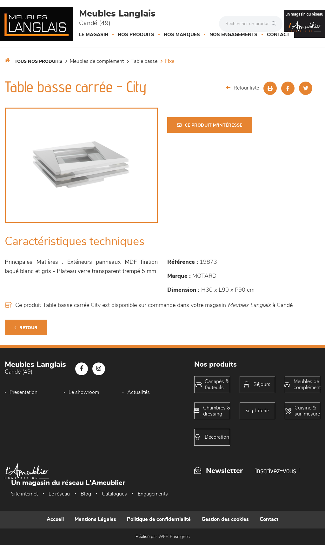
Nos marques (182, 34)
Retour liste (242, 87)
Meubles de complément (97, 61)
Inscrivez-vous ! (277, 470)
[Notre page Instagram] (98, 368)
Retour (26, 327)
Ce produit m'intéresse (209, 125)
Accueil (55, 519)
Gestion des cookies (225, 519)
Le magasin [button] (93, 34)
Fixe (169, 61)
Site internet (24, 493)
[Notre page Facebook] (81, 368)
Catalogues (114, 493)
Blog (86, 493)
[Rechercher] (275, 24)
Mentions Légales (95, 519)
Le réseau (59, 493)
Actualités (138, 392)
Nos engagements (233, 34)
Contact (278, 34)
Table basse (144, 61)
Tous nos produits (38, 61)
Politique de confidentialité (159, 519)
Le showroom (84, 392)
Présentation (23, 392)
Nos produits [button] (136, 34)
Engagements (153, 493)
